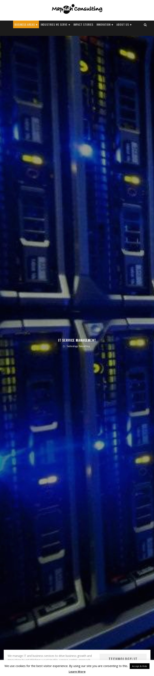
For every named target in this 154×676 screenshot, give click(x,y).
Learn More (77, 671)
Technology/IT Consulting (116, 631)
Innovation (103, 24)
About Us (122, 24)
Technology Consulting (78, 321)
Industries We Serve (54, 24)
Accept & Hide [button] (139, 666)
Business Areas (24, 24)
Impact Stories (83, 24)
